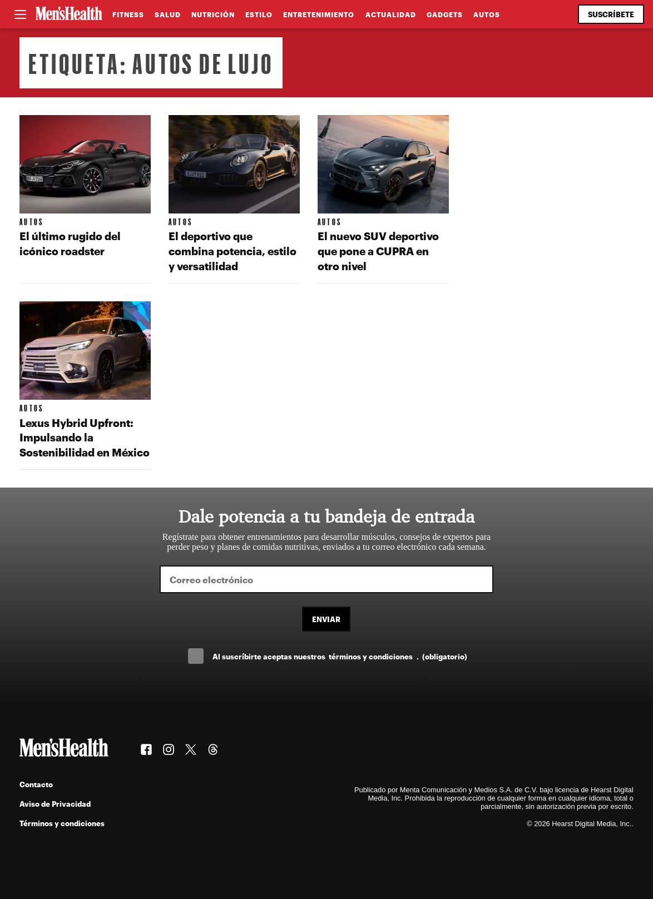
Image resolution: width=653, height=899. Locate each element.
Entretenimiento (318, 14)
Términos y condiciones (62, 823)
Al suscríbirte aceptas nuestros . (339, 656)
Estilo (259, 14)
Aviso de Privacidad (55, 803)
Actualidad (390, 14)
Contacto (36, 784)
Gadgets (445, 14)
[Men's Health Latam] (69, 14)
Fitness (128, 14)
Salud (168, 14)
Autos (486, 14)
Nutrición (213, 14)
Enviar (326, 619)
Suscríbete (611, 14)
